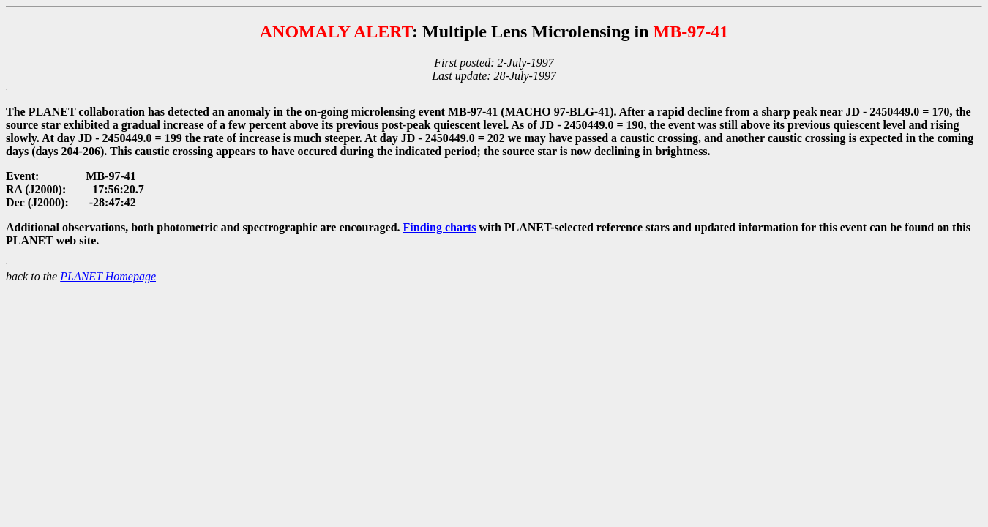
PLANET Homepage (108, 276)
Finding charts (439, 227)
